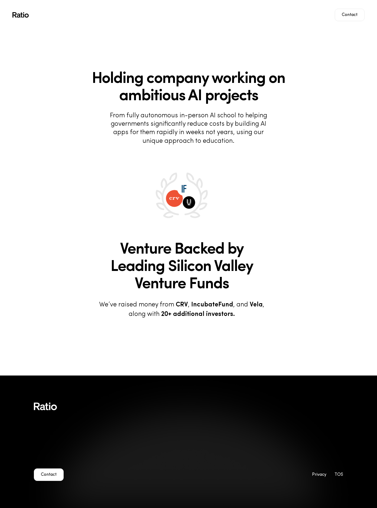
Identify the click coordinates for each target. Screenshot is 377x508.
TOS (338, 475)
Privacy (319, 475)
